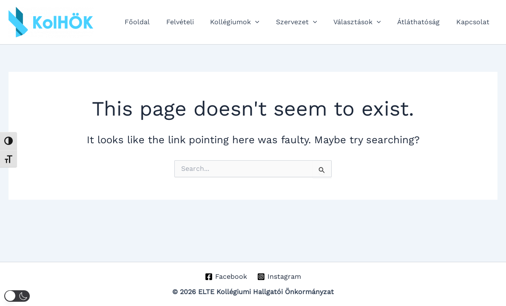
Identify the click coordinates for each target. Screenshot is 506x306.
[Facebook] (226, 276)
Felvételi (195, 22)
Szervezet (306, 22)
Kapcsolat (474, 22)
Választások (364, 22)
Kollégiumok (247, 22)
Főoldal (155, 22)
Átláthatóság (422, 22)
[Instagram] (279, 276)
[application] (268, 22)
